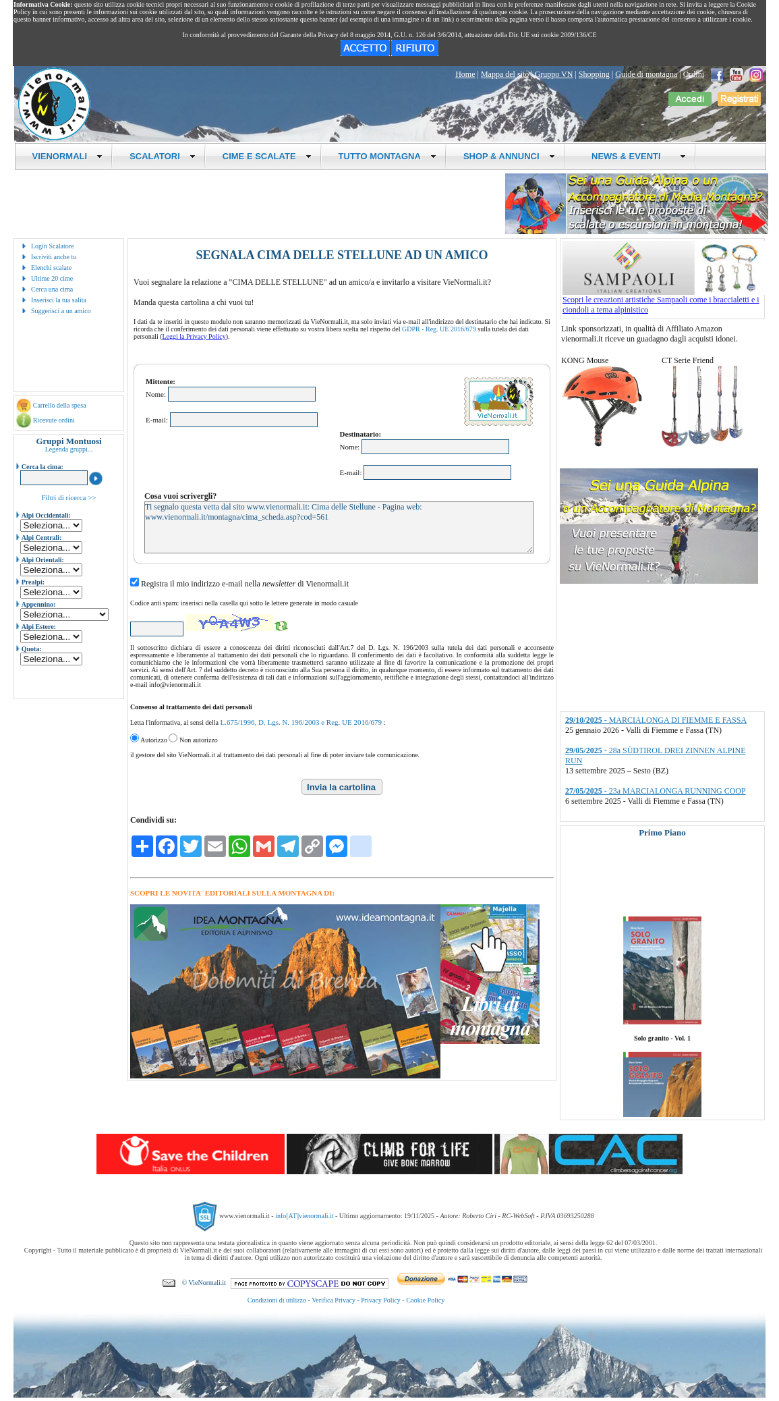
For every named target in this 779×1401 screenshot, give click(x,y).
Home (465, 74)
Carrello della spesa (59, 405)
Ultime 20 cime (52, 278)
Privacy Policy (381, 1300)
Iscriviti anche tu (53, 256)
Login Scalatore (52, 246)
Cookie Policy (425, 1300)
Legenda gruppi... (69, 449)
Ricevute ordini (54, 420)
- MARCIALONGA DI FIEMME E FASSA (656, 720)
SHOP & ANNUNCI (509, 156)
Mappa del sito (505, 74)
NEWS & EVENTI (634, 156)
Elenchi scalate (51, 267)
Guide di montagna (646, 74)
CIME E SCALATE (267, 156)
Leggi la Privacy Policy (194, 336)
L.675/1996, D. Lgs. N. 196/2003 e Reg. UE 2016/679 (301, 722)
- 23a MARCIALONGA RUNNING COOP (655, 791)
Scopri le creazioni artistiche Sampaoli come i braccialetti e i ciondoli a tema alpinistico (663, 300)
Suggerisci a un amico (61, 310)
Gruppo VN (554, 74)
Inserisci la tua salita (58, 300)
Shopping (594, 74)
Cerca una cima (52, 289)
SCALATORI (162, 156)
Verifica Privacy (333, 1300)
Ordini (693, 74)
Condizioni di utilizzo (277, 1300)
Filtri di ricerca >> (68, 497)
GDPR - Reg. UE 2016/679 (439, 329)
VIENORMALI (67, 156)
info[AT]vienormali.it (304, 1215)
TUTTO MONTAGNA (387, 156)
